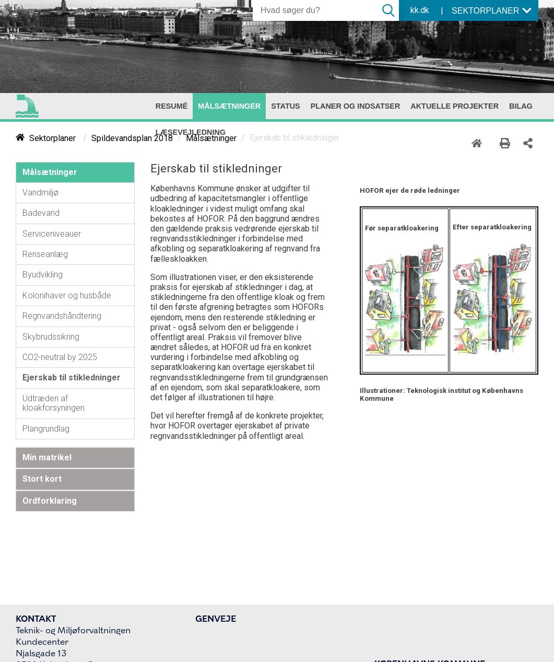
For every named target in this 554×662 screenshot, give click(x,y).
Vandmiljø (40, 193)
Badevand (41, 213)
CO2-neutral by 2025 (59, 357)
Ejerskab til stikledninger (71, 377)
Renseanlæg (45, 254)
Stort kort (42, 479)
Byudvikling (42, 275)
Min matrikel (47, 457)
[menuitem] (171, 106)
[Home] (479, 141)
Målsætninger (49, 172)
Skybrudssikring (50, 337)
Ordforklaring (49, 501)
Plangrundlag (45, 429)
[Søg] (315, 10)
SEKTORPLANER (492, 10)
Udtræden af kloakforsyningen (53, 403)
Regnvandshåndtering (61, 316)
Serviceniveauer (51, 234)
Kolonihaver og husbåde (66, 295)
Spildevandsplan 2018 (132, 138)
